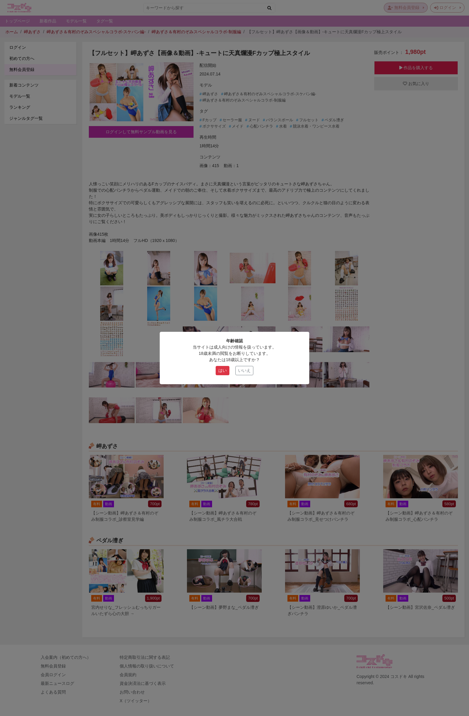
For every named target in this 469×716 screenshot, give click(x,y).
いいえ (244, 370)
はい (222, 370)
